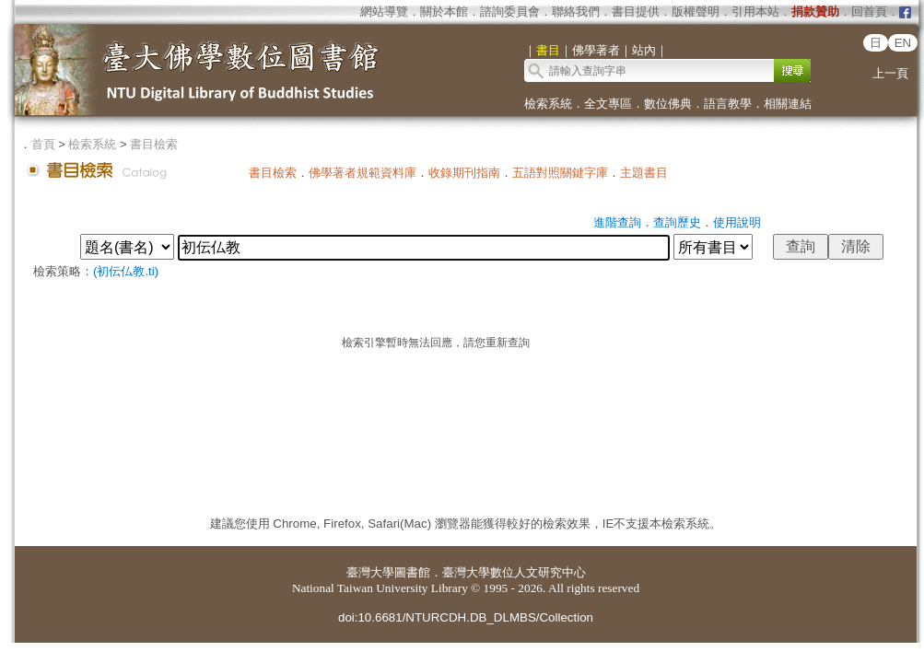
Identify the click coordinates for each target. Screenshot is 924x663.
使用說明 (737, 222)
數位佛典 (668, 103)
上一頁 (890, 73)
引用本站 (755, 11)
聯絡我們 (576, 11)
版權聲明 (695, 11)
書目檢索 (154, 144)
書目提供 (636, 11)
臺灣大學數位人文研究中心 (514, 572)
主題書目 (644, 173)
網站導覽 (384, 11)
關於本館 (444, 11)
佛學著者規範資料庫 (362, 173)
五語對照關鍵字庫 (560, 173)
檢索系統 (548, 103)
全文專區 (608, 103)
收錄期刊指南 (464, 173)
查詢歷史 (677, 222)
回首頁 (869, 11)
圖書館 (412, 572)
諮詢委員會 (510, 11)
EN (903, 43)
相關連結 (788, 103)
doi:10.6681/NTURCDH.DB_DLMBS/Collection (465, 617)
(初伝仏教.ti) (125, 271)
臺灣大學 (370, 572)
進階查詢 (617, 222)
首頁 (43, 144)
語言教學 (728, 103)
